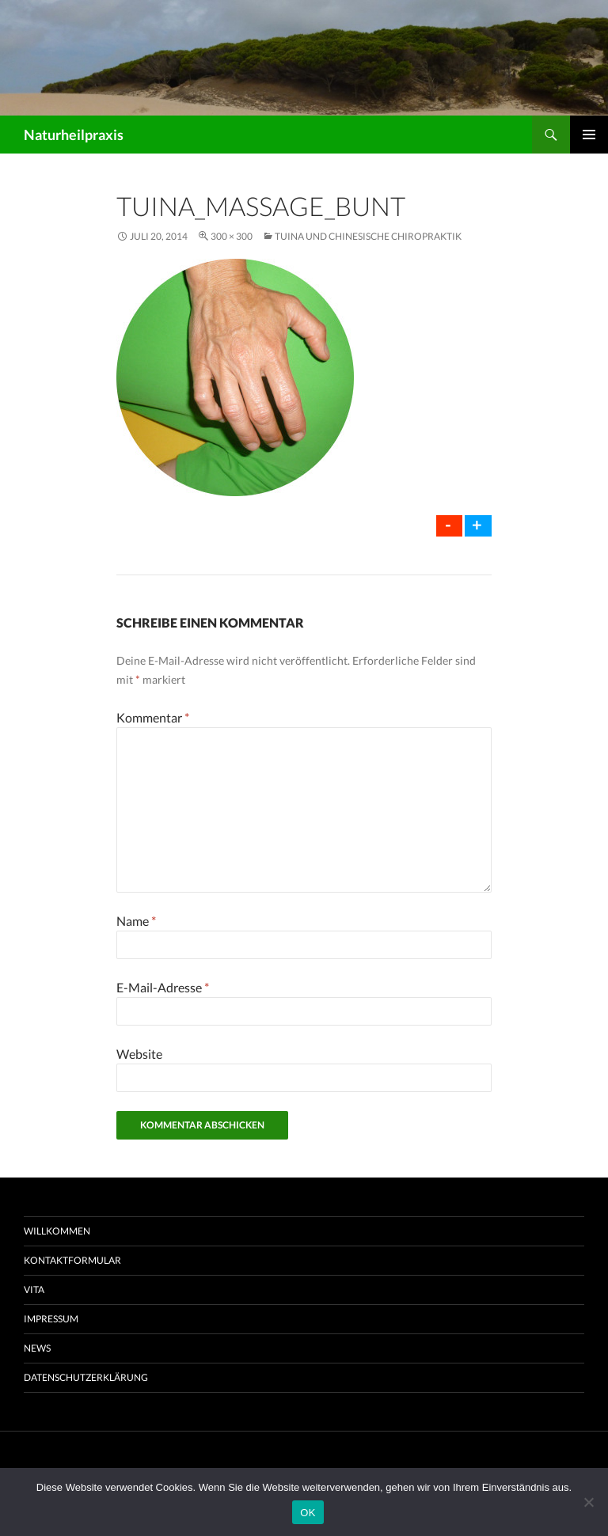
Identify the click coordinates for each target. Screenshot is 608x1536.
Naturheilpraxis (74, 134)
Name (136, 920)
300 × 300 (232, 236)
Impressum (51, 1319)
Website (139, 1053)
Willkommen (57, 1231)
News (37, 1348)
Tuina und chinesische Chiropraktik (368, 236)
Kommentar (152, 717)
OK (307, 1513)
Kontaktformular (72, 1260)
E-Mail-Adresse (162, 987)
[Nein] (588, 1502)
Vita (34, 1289)
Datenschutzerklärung (86, 1377)
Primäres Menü (589, 135)
